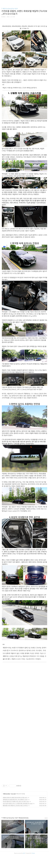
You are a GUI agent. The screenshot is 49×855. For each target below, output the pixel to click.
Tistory (33, 853)
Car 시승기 (13, 793)
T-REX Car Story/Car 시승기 (9, 8)
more (46, 818)
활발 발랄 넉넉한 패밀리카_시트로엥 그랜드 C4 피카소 (15, 805)
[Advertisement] (24, 679)
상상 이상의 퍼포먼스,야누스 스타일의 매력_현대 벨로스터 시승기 (18, 803)
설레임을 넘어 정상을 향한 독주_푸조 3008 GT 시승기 (15, 799)
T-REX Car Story (6, 793)
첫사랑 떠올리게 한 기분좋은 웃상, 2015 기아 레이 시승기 (16, 801)
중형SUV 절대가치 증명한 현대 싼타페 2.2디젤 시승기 (15, 797)
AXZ (24, 853)
